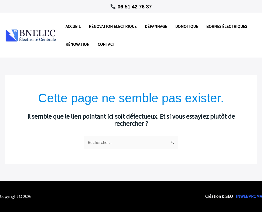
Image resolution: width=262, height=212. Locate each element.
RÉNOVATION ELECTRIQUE (113, 26)
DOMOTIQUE (186, 26)
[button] (131, 6)
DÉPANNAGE (156, 26)
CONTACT (106, 44)
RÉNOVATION (78, 44)
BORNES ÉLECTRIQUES (226, 26)
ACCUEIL (73, 26)
